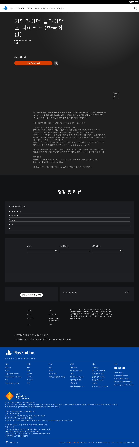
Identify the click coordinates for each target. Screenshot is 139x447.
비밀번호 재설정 (75, 380)
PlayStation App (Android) (123, 382)
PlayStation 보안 (76, 370)
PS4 (22, 8)
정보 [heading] (7, 364)
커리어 (7, 370)
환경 (50, 367)
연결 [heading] (115, 364)
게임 (11, 8)
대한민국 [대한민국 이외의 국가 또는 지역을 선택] (12, 442)
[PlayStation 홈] (5, 8)
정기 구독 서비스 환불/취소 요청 (123, 442)
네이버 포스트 (118, 372)
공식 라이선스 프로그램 (100, 386)
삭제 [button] (127, 292)
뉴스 (44, 8)
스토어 (51, 8)
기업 (6, 380)
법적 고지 (62, 442)
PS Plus (29, 8)
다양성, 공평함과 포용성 (57, 377)
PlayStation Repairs (77, 377)
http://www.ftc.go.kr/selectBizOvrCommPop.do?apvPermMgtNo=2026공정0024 (44, 420)
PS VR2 (29, 374)
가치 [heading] (50, 364)
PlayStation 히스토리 (12, 383)
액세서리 (30, 380)
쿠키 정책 (99, 442)
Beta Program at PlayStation (124, 385)
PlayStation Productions (13, 377)
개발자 (94, 383)
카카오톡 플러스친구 (121, 375)
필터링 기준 (64, 246)
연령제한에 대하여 (98, 377)
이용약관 (95, 367)
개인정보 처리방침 (73, 442)
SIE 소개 (8, 367)
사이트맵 (107, 442)
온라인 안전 (53, 374)
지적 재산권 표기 (98, 374)
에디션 (29, 246)
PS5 (17, 8)
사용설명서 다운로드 (77, 386)
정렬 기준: (96, 246)
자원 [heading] (94, 364)
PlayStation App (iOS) (121, 378)
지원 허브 (73, 367)
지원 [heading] (72, 364)
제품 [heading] (28, 364)
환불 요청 (73, 383)
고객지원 (59, 8)
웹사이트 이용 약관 (87, 442)
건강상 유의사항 (97, 380)
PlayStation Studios (12, 374)
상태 (71, 374)
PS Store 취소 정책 (98, 370)
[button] (31, 295)
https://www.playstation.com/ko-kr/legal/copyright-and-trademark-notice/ (33, 407)
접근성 (51, 370)
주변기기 (37, 8)
